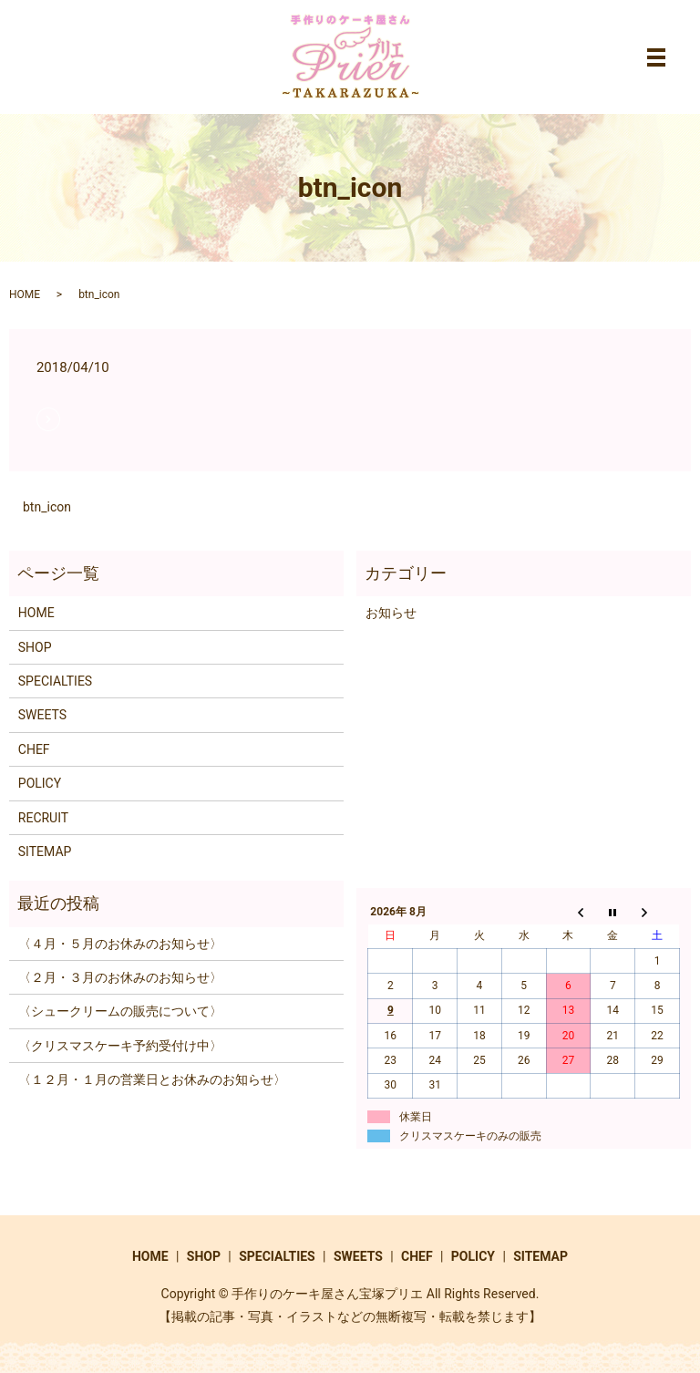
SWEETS (42, 714)
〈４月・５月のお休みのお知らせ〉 (120, 943)
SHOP (35, 647)
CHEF (34, 749)
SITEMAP (45, 851)
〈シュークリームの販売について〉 (120, 1011)
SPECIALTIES (55, 681)
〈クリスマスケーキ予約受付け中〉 (120, 1045)
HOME (24, 294)
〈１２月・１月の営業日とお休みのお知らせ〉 (152, 1079)
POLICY (39, 783)
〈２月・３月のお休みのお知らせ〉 (120, 977)
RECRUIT (43, 817)
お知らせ (391, 612)
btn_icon (47, 507)
